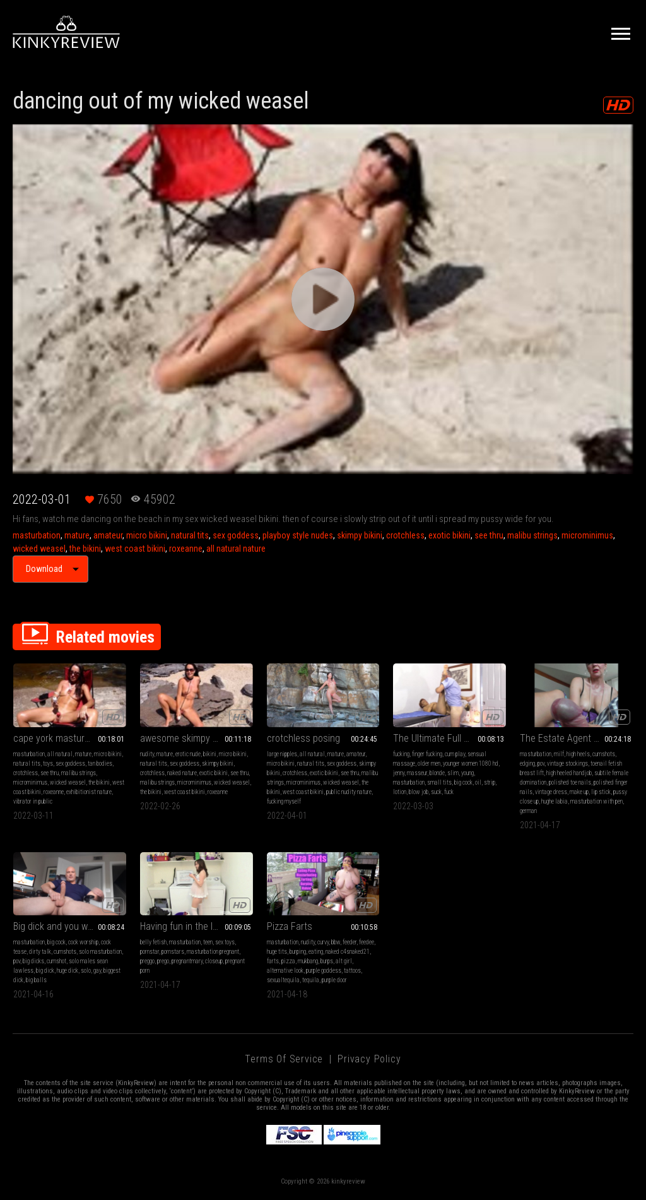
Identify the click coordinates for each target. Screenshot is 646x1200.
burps (326, 961)
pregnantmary (187, 961)
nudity (147, 754)
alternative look (285, 970)
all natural (60, 754)
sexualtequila (283, 980)
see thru (488, 535)
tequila (310, 980)
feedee (366, 942)
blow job (418, 791)
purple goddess (323, 970)
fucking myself (284, 801)
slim (453, 772)
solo (86, 970)
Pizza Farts (289, 926)
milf (559, 754)
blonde (437, 772)
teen (208, 942)
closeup (214, 961)
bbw (335, 942)
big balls (36, 980)
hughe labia (554, 801)
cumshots (603, 754)
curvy (323, 942)
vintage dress (551, 791)
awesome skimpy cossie (190, 738)
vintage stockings (567, 763)
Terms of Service (284, 1059)
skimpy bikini (359, 535)
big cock (463, 782)
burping (298, 951)
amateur (107, 535)
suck (436, 791)
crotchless (405, 535)
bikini (209, 754)
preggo (147, 961)
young (467, 772)
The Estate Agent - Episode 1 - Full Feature (576, 738)
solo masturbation (100, 951)
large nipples (282, 754)
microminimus (587, 535)
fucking (401, 754)
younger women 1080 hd (470, 763)
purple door (334, 980)
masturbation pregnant (213, 951)
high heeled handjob (569, 772)
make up (579, 791)
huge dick (67, 970)
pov (540, 763)
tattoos (352, 970)
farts (273, 961)
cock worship (83, 942)
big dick (45, 970)
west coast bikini (135, 549)
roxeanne (186, 549)
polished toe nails (570, 782)
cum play (455, 754)
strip (489, 782)
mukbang (308, 961)
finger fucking (427, 754)
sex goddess (236, 535)
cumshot (56, 961)
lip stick (601, 791)
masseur (417, 772)
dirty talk (40, 951)
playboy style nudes (297, 535)
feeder (349, 942)
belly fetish (153, 942)
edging (527, 763)
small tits (439, 782)
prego (163, 961)
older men (429, 763)
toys (48, 763)
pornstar (149, 951)
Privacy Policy (369, 1059)
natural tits (190, 535)
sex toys (225, 942)
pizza (288, 961)
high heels (578, 754)
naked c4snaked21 (348, 951)
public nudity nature (349, 791)
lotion (399, 791)
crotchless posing (303, 738)
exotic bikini (449, 535)
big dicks (33, 961)
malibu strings (532, 535)
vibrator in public (32, 801)
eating (315, 951)
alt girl (344, 961)
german (528, 810)
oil (478, 782)
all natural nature (236, 549)
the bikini (85, 549)
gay (97, 970)
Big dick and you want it (61, 926)
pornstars (173, 951)
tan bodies (100, 763)
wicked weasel (39, 549)
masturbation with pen (596, 801)
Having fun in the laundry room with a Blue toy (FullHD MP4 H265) (196, 926)
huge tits (277, 951)
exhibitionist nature (89, 791)
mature (77, 535)
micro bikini (146, 535)
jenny (398, 772)
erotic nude (188, 754)
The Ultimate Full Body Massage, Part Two (449, 738)
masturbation (37, 535)
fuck (449, 791)
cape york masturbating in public (69, 738)
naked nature (182, 772)
